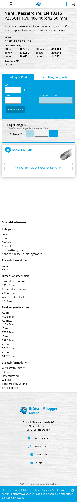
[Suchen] (11, 4)
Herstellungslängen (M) (54, 77)
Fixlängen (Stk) (18, 77)
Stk (13, 88)
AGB (22, 484)
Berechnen (15, 109)
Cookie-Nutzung (15, 497)
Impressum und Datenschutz (44, 484)
